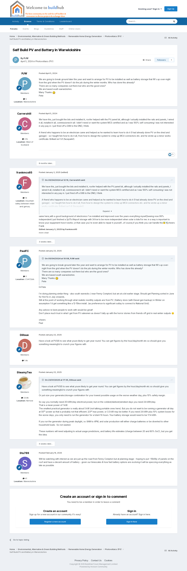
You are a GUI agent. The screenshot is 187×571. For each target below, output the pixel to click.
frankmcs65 (24, 172)
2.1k (25, 139)
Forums (14, 29)
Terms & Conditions (45, 21)
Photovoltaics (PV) (44, 61)
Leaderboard (66, 21)
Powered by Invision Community (93, 567)
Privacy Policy (81, 560)
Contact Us (96, 560)
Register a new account (55, 521)
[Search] (141, 21)
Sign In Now (132, 521)
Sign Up (170, 9)
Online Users (74, 29)
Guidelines (49, 29)
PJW (26, 58)
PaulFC (24, 250)
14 (25, 198)
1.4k (25, 360)
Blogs (36, 29)
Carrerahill (24, 113)
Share (147, 60)
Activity (15, 21)
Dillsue (24, 334)
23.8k (25, 398)
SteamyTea (24, 372)
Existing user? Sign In (150, 9)
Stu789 (24, 453)
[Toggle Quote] (43, 180)
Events (26, 29)
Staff (61, 29)
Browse (27, 22)
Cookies (108, 560)
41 (25, 478)
